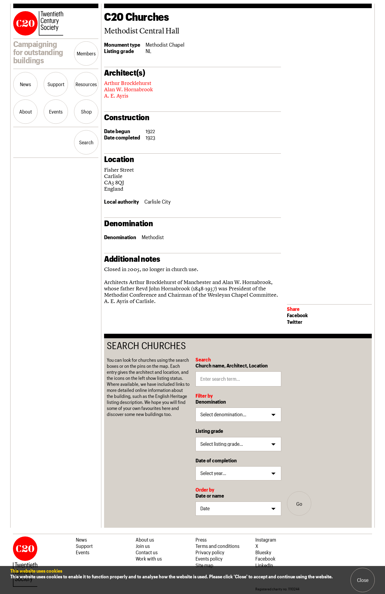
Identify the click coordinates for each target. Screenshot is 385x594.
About (25, 111)
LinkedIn (264, 565)
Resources (86, 84)
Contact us (147, 552)
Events (56, 111)
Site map (204, 565)
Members (86, 53)
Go (299, 504)
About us (145, 539)
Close (362, 580)
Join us (143, 546)
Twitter (294, 322)
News (25, 84)
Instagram (265, 539)
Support (56, 84)
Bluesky (263, 552)
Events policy (209, 558)
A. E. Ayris (116, 95)
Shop (86, 111)
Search (86, 142)
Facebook (297, 315)
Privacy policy (210, 552)
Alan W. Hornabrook (128, 89)
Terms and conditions (217, 546)
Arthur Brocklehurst (127, 83)
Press (201, 539)
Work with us (149, 558)
